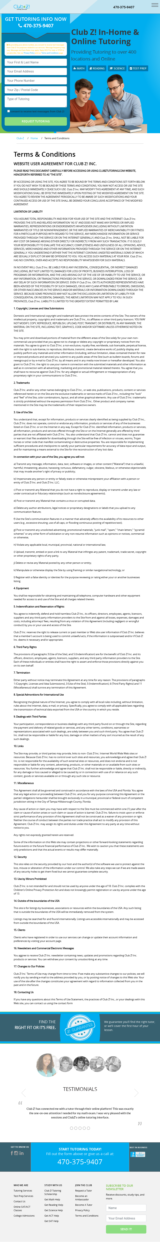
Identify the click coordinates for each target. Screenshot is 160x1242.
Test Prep (138, 68)
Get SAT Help (51, 1221)
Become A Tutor (83, 1205)
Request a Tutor (83, 1190)
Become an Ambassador (82, 1198)
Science (117, 68)
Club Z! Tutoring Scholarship (52, 1192)
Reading (97, 68)
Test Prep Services (23, 1196)
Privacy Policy (29, 53)
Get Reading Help (53, 1205)
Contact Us (19, 1201)
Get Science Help (53, 1210)
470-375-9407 (123, 7)
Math (79, 68)
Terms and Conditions (50, 53)
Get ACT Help (51, 1215)
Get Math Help (52, 1199)
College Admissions (24, 1215)
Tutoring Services (23, 1190)
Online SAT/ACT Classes (22, 1208)
